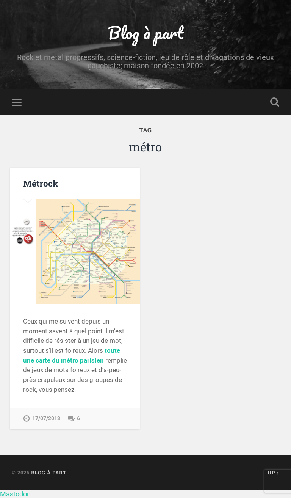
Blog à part (145, 32)
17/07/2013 (46, 418)
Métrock (40, 183)
